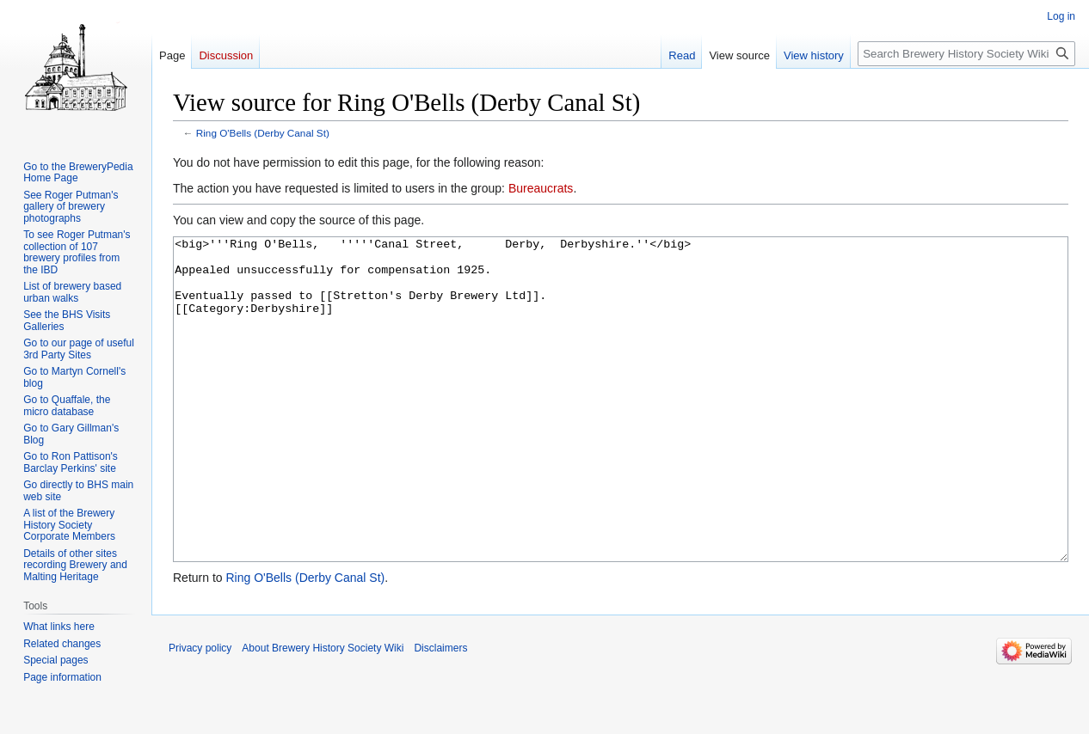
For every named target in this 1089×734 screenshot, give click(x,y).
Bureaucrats (540, 188)
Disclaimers (440, 712)
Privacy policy (200, 712)
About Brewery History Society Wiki (322, 712)
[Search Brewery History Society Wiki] (966, 53)
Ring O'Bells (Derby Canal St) (262, 132)
